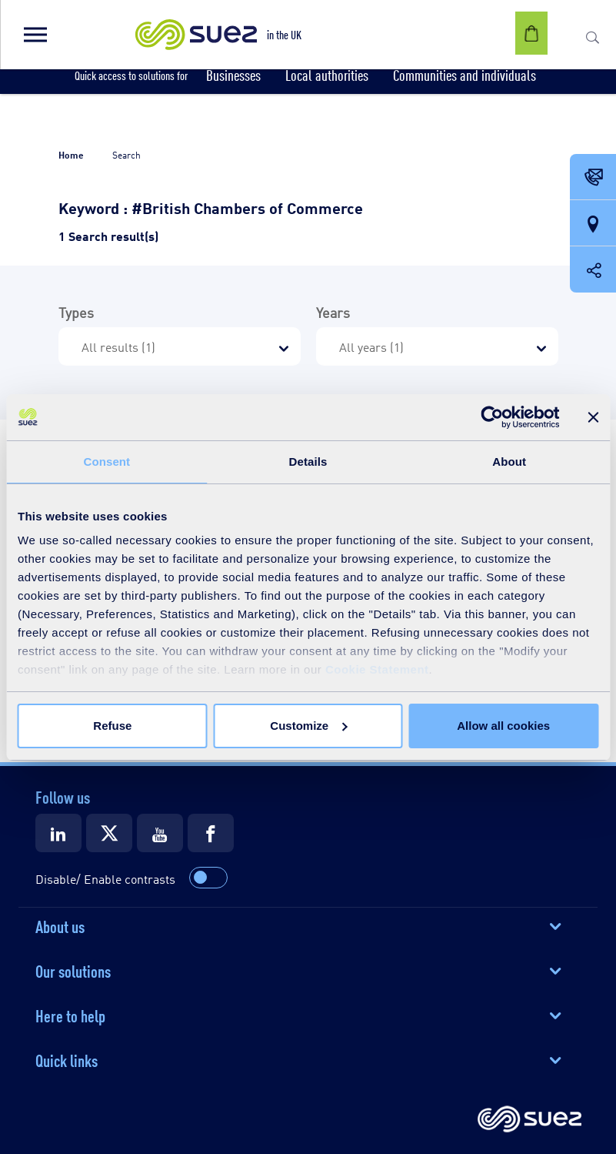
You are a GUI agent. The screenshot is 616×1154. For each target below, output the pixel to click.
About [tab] (509, 461)
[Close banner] (593, 417)
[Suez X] (109, 833)
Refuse (112, 725)
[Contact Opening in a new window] (593, 178)
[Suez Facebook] (211, 833)
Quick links (66, 1059)
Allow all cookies (503, 725)
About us (60, 925)
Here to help (70, 1014)
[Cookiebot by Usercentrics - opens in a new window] (492, 417)
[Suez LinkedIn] (58, 833)
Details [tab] (308, 461)
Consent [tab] (106, 461)
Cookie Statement (377, 669)
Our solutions (73, 970)
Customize (308, 725)
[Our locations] (593, 224)
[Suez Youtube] (160, 833)
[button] (34, 34)
